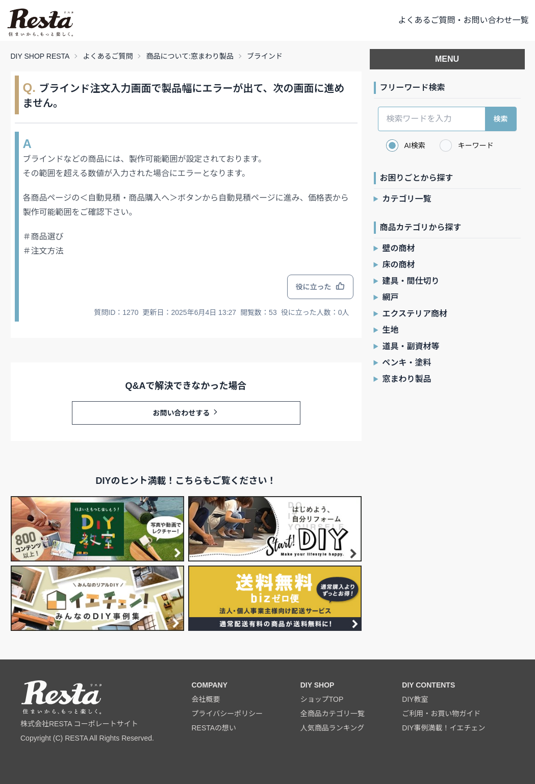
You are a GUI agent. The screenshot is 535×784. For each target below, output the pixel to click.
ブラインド (265, 56)
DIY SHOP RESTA (40, 56)
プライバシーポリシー (227, 713)
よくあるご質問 (108, 56)
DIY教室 (415, 699)
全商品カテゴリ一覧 (332, 713)
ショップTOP (322, 699)
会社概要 (205, 699)
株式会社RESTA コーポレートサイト (79, 724)
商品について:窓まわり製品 (189, 56)
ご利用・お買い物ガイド (441, 713)
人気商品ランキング (332, 728)
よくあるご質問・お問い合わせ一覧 (463, 20)
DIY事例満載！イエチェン (443, 728)
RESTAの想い (213, 728)
